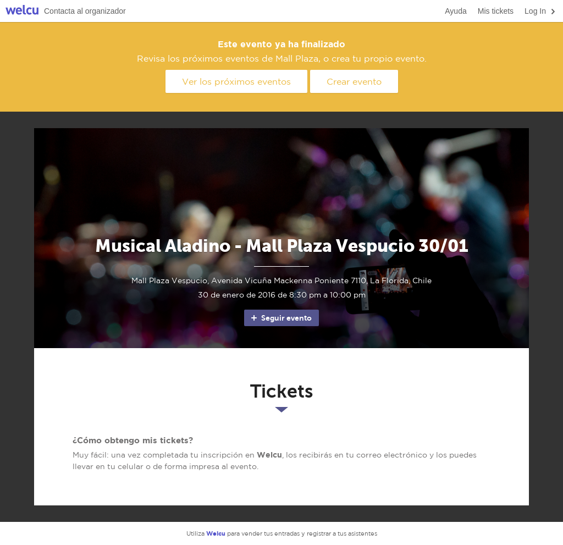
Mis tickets (496, 11)
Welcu (21, 11)
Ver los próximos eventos (236, 81)
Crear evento (354, 81)
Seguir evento (281, 317)
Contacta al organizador (85, 11)
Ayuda (455, 11)
